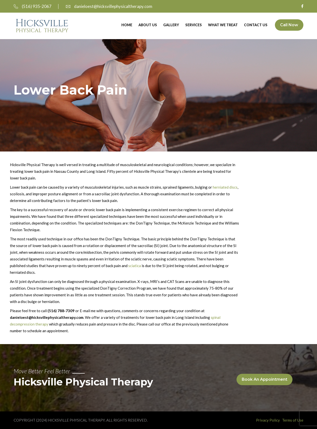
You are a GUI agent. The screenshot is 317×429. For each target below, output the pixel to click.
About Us (147, 25)
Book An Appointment (264, 379)
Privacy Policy (268, 420)
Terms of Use (292, 420)
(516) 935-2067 (33, 6)
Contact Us (255, 25)
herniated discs (225, 187)
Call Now (289, 25)
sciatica (134, 265)
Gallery (171, 25)
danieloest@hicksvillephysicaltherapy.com (109, 6)
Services (193, 25)
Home (126, 25)
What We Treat (223, 25)
